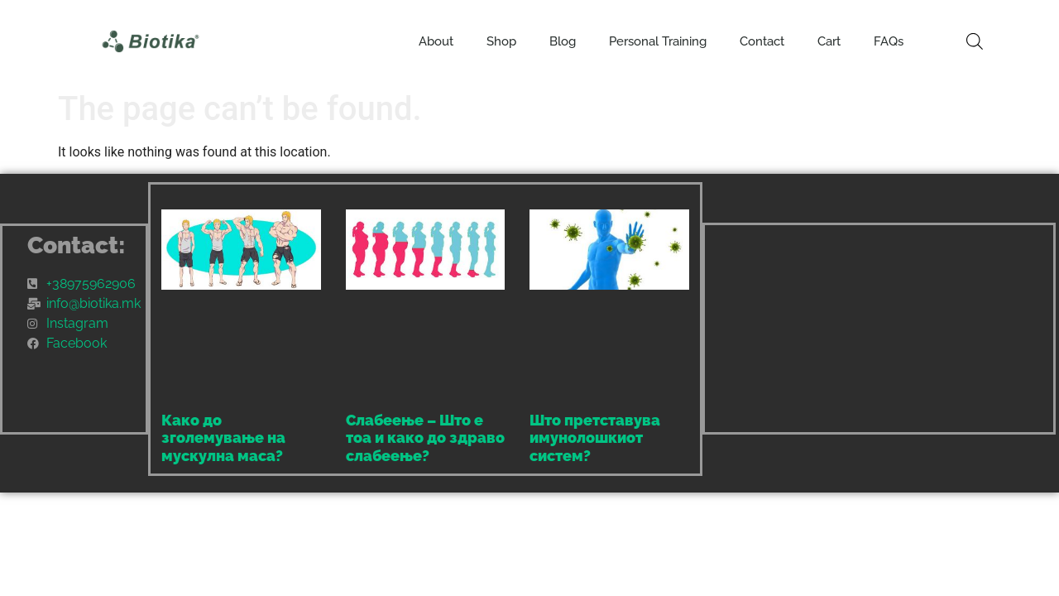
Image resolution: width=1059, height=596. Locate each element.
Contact (762, 41)
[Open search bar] (974, 41)
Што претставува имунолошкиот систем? (595, 437)
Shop (501, 41)
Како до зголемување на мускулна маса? (223, 437)
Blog (562, 41)
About (436, 41)
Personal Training (658, 41)
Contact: (76, 245)
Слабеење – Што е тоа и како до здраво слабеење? (425, 437)
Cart (829, 41)
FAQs (888, 41)
